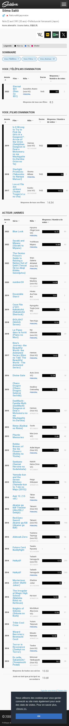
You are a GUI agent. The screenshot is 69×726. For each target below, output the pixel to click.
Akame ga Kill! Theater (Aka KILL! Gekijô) (19, 509)
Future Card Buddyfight (19, 548)
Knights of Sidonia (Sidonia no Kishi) (19, 612)
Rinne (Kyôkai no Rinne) (20, 427)
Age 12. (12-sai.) (19, 497)
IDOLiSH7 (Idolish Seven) (18, 322)
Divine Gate (19, 375)
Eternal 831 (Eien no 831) (17, 91)
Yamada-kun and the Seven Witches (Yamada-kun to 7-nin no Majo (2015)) (20, 482)
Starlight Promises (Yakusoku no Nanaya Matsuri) (18, 174)
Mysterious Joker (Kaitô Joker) (19, 582)
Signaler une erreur (48, 690)
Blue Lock (18, 231)
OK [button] (38, 716)
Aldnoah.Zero (20, 537)
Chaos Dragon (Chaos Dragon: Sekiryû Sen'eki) (17, 389)
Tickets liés (62, 690)
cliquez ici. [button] (21, 709)
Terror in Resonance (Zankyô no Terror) (19, 648)
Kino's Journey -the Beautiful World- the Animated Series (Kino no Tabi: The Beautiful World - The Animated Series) (20, 355)
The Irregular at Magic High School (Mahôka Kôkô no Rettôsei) (20, 597)
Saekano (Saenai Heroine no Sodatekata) (19, 465)
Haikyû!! (17, 560)
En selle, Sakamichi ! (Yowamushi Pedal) (19, 661)
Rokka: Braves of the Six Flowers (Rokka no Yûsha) (18, 450)
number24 (18, 282)
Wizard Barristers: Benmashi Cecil (18, 635)
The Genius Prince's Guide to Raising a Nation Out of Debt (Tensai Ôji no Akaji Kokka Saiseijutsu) (20, 263)
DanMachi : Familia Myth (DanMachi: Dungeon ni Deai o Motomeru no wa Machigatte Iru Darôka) (20, 411)
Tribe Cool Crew (18, 624)
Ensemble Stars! (18, 295)
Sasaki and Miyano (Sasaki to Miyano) (18, 244)
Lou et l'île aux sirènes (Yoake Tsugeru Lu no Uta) (19, 190)
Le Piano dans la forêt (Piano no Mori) (20, 334)
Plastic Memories (18, 436)
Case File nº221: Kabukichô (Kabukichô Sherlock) (19, 309)
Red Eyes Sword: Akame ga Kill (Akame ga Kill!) (20, 523)
